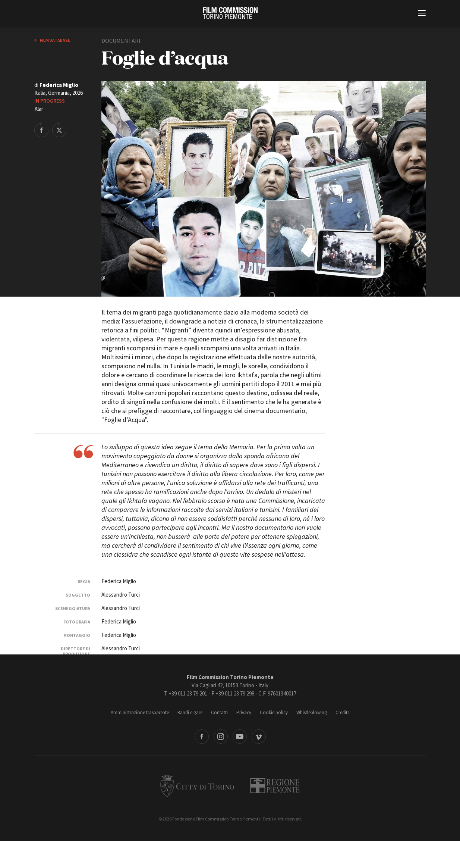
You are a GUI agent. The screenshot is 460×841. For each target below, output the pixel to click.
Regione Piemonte (275, 785)
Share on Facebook (41, 129)
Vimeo (259, 736)
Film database (54, 40)
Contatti (219, 712)
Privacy (243, 712)
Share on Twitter (59, 129)
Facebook (202, 736)
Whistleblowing (311, 712)
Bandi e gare (189, 712)
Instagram (221, 736)
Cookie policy (274, 712)
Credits (342, 712)
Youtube (240, 736)
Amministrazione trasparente (140, 712)
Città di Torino (197, 786)
